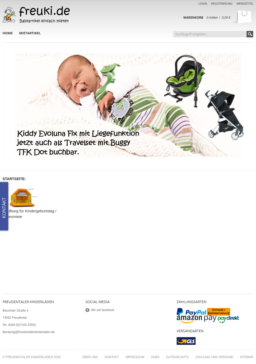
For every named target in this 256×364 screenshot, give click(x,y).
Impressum (135, 357)
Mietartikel (30, 33)
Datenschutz (177, 357)
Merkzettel (245, 3)
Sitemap (246, 357)
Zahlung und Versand (214, 357)
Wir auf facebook (102, 310)
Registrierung (221, 3)
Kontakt (112, 357)
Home (8, 33)
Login (202, 3)
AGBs (155, 357)
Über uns (90, 357)
